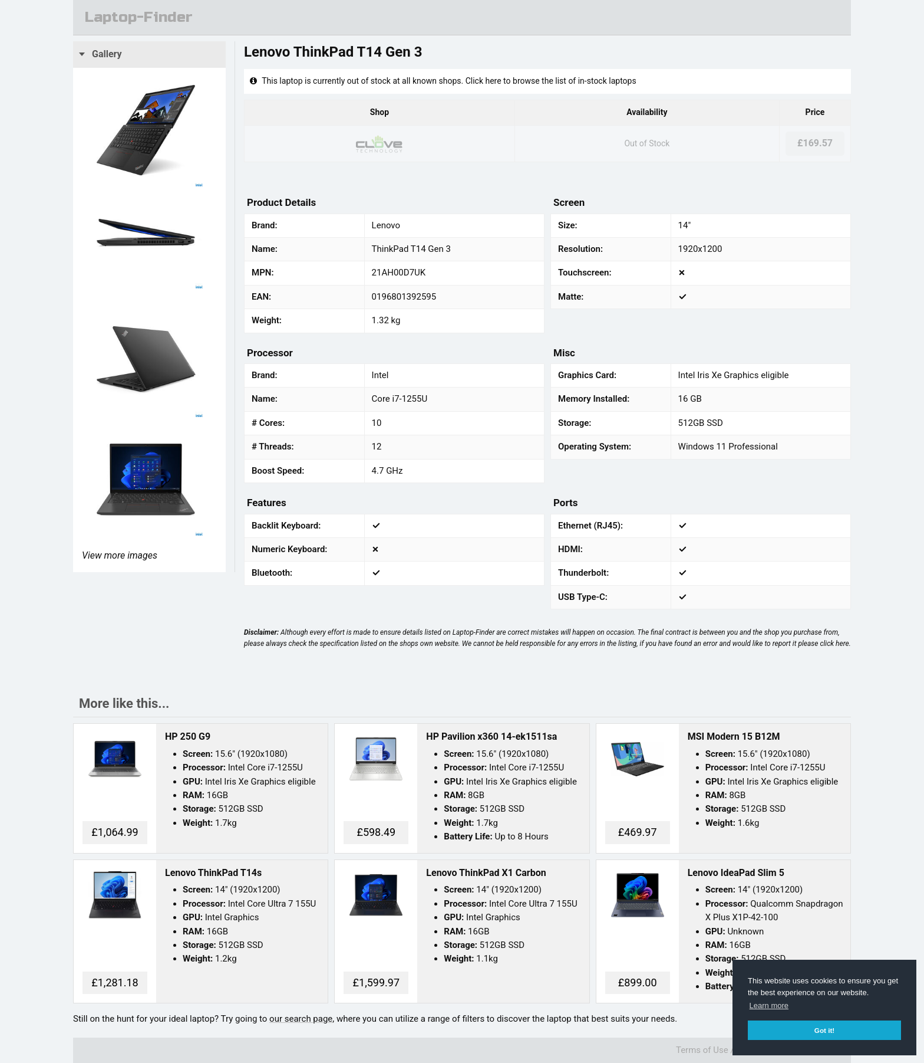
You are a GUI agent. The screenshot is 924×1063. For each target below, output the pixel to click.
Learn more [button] (769, 1005)
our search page (300, 1018)
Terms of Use (702, 1050)
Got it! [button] (824, 1030)
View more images (119, 555)
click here (834, 643)
